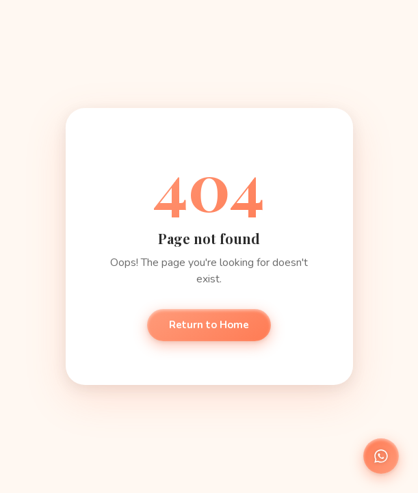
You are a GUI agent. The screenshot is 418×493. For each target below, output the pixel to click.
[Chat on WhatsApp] (381, 456)
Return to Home (209, 325)
